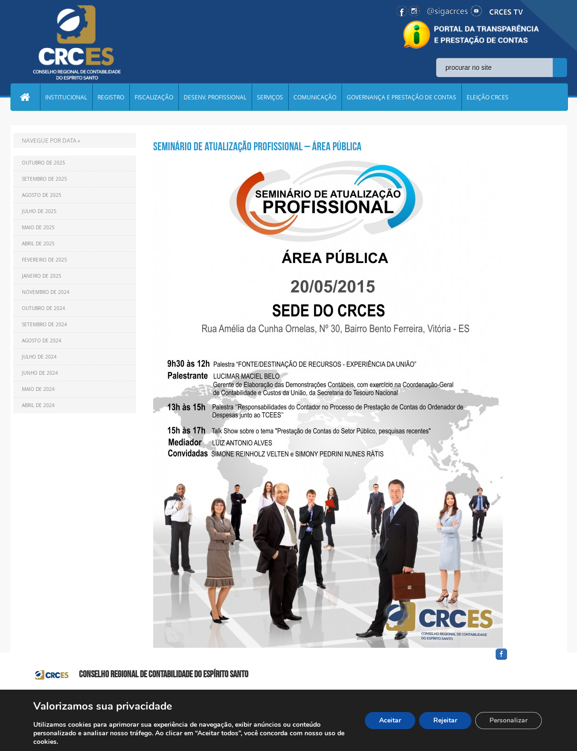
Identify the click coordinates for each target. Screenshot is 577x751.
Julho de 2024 (39, 357)
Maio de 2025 (38, 227)
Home (25, 97)
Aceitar (390, 720)
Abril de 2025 (38, 244)
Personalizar (508, 720)
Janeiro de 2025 (41, 276)
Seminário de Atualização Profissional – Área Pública (257, 146)
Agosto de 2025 (41, 195)
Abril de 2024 (38, 405)
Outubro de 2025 (43, 163)
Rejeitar (445, 720)
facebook (524, 660)
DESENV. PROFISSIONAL (215, 97)
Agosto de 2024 (41, 341)
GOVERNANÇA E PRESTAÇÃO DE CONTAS (401, 97)
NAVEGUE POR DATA (49, 140)
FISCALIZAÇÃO (154, 97)
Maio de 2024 (38, 389)
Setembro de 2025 (44, 179)
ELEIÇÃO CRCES (488, 97)
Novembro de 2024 (45, 292)
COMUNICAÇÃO (314, 97)
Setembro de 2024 (44, 325)
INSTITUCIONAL (66, 97)
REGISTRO (111, 97)
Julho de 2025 (39, 211)
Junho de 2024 (40, 373)
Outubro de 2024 (43, 308)
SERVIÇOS (270, 97)
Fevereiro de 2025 (44, 260)
